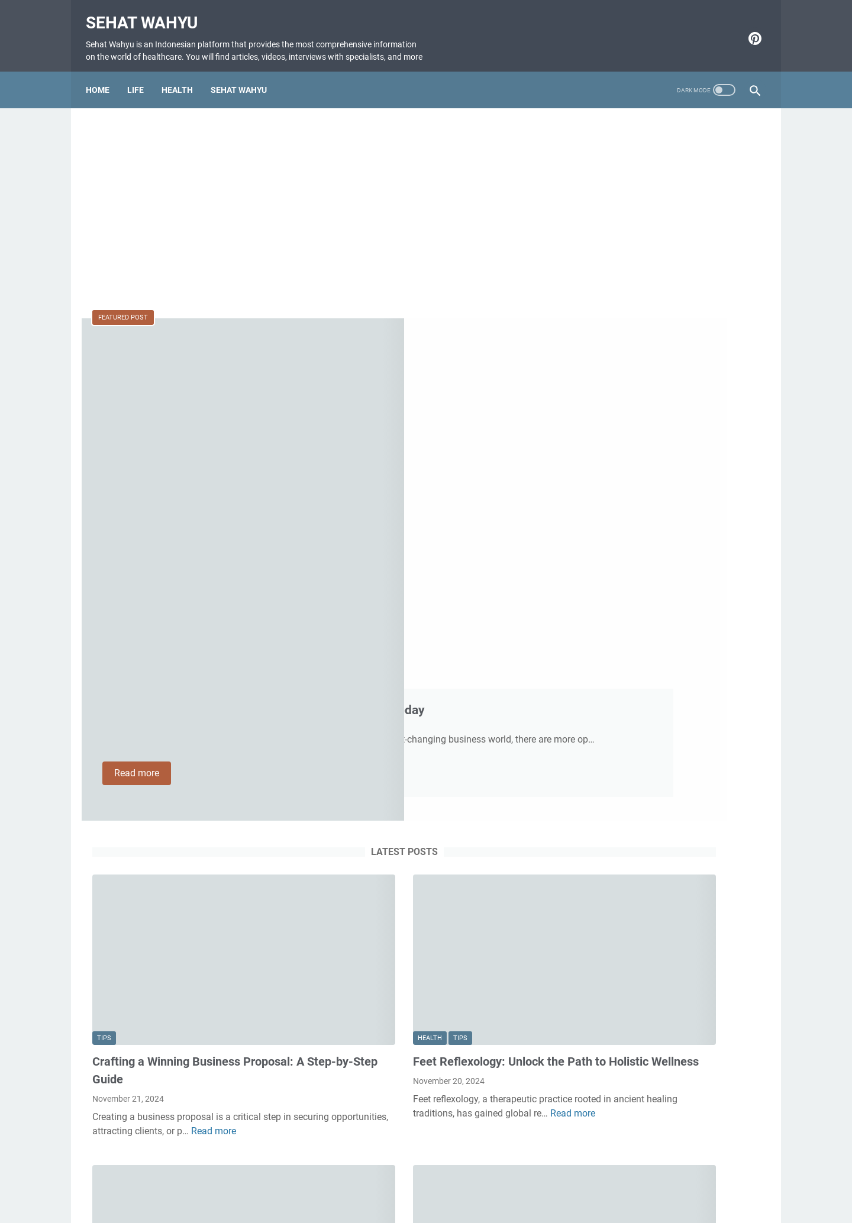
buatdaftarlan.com (709, 168)
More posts (316, 1110)
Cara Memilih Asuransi (629, 182)
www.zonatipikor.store (690, 154)
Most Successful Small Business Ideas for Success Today (420, 380)
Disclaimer (467, 1180)
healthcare (153, 959)
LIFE (142, 86)
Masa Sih (602, 168)
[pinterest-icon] (747, 34)
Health (342, 704)
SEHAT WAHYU (245, 86)
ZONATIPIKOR (611, 154)
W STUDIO (646, 168)
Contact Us (381, 1180)
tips (104, 704)
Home (104, 86)
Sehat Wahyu (148, 12)
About (425, 1180)
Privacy (511, 1180)
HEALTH (183, 86)
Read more (365, 497)
